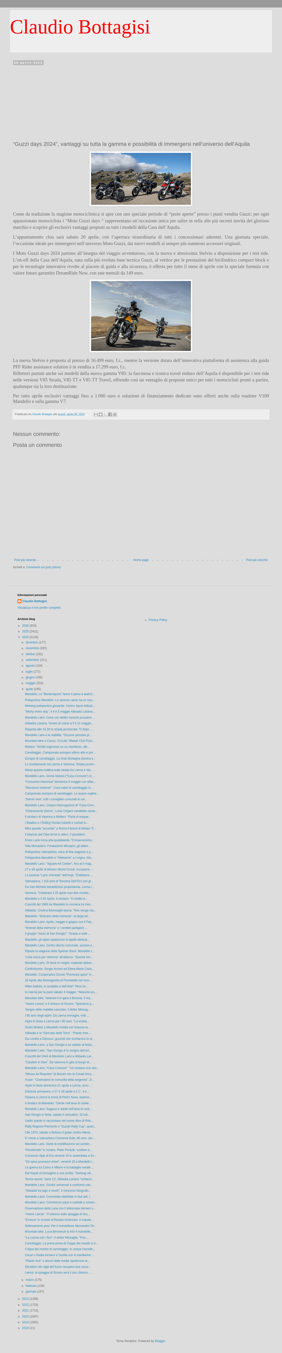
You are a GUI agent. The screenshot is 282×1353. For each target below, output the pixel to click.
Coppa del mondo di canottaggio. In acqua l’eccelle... (60, 1249)
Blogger (160, 1341)
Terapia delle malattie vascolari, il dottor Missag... (57, 1009)
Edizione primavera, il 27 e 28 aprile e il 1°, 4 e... (57, 1091)
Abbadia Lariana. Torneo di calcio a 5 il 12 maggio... (59, 723)
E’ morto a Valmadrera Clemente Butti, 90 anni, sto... (60, 1138)
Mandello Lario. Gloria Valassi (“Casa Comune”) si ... (60, 776)
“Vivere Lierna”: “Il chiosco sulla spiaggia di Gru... (57, 1214)
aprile (30, 689)
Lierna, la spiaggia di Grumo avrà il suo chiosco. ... (58, 1272)
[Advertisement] (141, 102)
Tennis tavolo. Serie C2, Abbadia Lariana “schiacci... (59, 1179)
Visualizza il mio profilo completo (39, 607)
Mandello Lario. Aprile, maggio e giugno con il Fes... (59, 922)
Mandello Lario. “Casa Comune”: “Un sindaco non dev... (62, 1068)
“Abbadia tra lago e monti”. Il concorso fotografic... (58, 1190)
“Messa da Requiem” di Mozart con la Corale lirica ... (60, 1074)
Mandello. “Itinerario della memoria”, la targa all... (57, 916)
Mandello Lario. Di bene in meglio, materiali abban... (59, 963)
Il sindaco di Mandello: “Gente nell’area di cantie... (58, 1103)
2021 (26, 1310)
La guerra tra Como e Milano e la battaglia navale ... (59, 1167)
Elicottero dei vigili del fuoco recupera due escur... (58, 1267)
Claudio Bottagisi (80, 27)
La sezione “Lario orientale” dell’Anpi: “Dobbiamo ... (59, 875)
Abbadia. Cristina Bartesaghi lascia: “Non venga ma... (60, 910)
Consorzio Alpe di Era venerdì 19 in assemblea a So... (61, 1155)
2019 (26, 1322)
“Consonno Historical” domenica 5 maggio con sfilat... (60, 782)
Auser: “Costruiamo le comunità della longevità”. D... (59, 1080)
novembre (33, 648)
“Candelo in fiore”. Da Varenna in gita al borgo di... (58, 1062)
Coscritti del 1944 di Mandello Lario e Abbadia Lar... (59, 1056)
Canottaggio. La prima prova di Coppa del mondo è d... (61, 1243)
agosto (30, 665)
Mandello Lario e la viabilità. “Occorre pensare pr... (58, 735)
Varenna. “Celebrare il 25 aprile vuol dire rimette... (58, 893)
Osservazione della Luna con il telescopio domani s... (60, 1208)
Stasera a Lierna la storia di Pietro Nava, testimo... (58, 1097)
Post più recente (25, 560)
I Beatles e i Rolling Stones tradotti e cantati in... (57, 822)
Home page (141, 560)
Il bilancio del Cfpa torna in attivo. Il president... (56, 834)
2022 (26, 1305)
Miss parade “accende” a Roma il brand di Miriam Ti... (60, 828)
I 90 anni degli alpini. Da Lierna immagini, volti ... (57, 1015)
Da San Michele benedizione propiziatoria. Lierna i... (59, 887)
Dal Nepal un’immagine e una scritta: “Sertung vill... (59, 1173)
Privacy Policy (158, 620)
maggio (31, 683)
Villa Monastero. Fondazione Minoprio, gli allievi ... (58, 846)
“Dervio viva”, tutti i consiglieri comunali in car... (56, 799)
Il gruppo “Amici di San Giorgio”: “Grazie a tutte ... (58, 933)
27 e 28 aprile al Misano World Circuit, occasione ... (59, 869)
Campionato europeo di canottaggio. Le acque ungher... (62, 793)
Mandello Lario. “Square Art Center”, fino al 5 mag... (59, 863)
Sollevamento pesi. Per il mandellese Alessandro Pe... (61, 1226)
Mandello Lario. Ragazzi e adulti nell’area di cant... (58, 1109)
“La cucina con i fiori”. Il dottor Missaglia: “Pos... (56, 1237)
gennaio (31, 1291)
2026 (26, 625)
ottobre (31, 654)
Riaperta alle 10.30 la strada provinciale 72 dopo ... (59, 729)
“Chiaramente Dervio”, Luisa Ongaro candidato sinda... (61, 811)
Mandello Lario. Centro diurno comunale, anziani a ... (60, 945)
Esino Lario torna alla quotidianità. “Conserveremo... (59, 840)
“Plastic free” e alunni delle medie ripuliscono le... (57, 1261)
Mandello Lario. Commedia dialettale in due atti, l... (58, 1196)
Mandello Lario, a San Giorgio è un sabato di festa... (59, 1045)
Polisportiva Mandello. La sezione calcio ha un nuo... (60, 700)
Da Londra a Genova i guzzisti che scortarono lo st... (60, 1039)
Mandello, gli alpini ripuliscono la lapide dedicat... (57, 939)
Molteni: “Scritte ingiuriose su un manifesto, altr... (57, 747)
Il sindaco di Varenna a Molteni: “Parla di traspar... (58, 816)
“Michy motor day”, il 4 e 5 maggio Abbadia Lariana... (60, 711)
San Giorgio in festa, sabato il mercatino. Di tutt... (57, 1114)
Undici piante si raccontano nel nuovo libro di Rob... (59, 1120)
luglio (29, 671)
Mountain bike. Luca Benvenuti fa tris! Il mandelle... (59, 1231)
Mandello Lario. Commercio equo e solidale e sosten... (61, 1202)
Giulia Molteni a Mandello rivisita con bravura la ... (58, 1027)
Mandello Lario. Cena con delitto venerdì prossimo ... (60, 717)
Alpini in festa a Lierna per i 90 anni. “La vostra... (57, 1021)
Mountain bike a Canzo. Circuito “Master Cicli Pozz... (60, 741)
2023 (26, 1299)
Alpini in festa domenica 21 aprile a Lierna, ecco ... (58, 1085)
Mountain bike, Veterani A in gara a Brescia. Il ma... (59, 998)
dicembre (32, 642)
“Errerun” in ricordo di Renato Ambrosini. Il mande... (59, 1220)
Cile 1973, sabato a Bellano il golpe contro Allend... (59, 1132)
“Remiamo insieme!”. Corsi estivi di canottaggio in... (59, 788)
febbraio (31, 1286)
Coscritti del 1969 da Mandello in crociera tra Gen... (59, 904)
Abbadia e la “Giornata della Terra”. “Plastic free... (58, 1033)
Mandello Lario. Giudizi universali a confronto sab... (59, 1185)
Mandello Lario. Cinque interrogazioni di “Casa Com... (60, 805)
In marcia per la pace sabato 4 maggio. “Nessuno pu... (61, 992)
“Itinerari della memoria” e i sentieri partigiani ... (56, 928)
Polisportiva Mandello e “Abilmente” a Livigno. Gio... (59, 857)
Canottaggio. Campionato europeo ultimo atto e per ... (60, 752)
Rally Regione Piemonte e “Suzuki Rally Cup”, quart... (60, 1126)
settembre (33, 660)
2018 (26, 1328)
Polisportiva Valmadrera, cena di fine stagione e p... (59, 852)
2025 (26, 631)
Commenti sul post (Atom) (43, 567)
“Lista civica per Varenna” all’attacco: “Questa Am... (59, 957)
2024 (26, 637)
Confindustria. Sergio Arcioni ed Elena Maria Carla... (59, 969)
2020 (26, 1316)
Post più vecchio (257, 560)
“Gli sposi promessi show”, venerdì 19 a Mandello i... (60, 1161)
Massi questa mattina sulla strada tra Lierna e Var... (59, 770)
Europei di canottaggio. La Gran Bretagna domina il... (60, 758)
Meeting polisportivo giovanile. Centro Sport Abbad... (60, 706)
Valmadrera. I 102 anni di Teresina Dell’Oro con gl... (59, 881)
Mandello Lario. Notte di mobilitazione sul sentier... (58, 1144)
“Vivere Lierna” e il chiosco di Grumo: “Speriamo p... (59, 1004)
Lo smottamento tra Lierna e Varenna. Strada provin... (60, 764)
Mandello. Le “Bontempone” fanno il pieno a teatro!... (60, 694)
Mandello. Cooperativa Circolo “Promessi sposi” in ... (60, 974)
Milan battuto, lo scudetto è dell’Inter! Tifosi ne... (56, 986)
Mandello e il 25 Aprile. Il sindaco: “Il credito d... (56, 898)
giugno (30, 677)
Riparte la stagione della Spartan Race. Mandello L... (60, 951)
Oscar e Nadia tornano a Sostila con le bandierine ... (59, 1255)
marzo (30, 1280)
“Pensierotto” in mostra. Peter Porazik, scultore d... (58, 1150)
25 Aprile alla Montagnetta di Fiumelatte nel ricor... (58, 980)
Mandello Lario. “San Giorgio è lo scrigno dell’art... (58, 1050)
